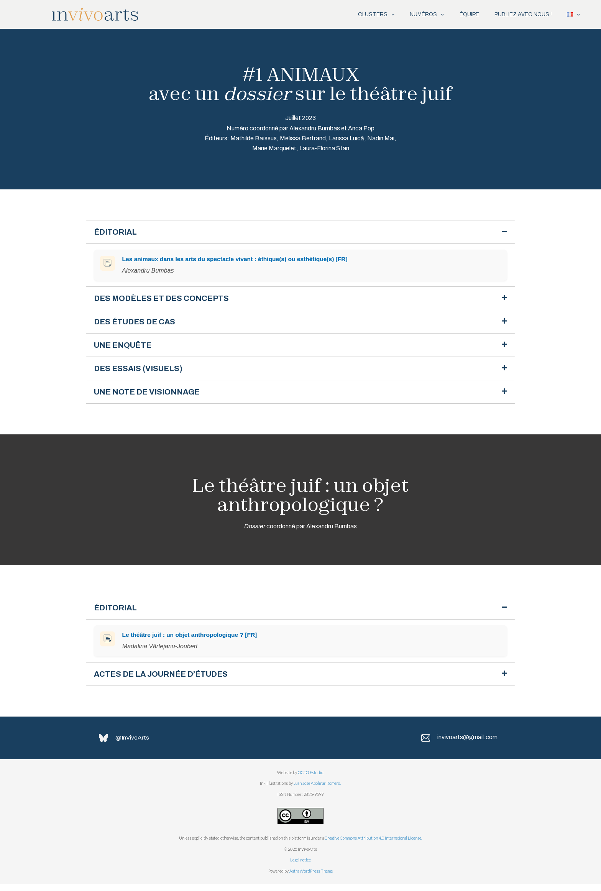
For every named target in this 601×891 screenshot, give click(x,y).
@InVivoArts (134, 745)
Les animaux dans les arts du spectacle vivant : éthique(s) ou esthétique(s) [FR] (237, 259)
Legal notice (300, 867)
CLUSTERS (359, 14)
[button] (300, 232)
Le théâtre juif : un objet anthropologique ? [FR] (190, 640)
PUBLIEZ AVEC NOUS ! (517, 14)
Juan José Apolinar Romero (317, 790)
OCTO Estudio (310, 780)
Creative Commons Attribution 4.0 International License (373, 845)
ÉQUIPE (460, 14)
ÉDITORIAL (117, 232)
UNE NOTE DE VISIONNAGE (151, 396)
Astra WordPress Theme (311, 878)
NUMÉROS (413, 14)
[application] (373, 14)
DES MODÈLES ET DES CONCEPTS (166, 299)
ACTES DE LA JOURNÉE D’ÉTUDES (167, 679)
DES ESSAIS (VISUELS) (142, 371)
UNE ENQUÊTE (125, 347)
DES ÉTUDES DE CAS (138, 323)
